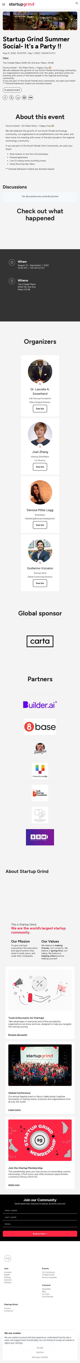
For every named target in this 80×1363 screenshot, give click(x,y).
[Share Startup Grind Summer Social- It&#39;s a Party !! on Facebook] (5, 97)
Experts (7, 1275)
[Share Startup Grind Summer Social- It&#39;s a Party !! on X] (11, 97)
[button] (77, 3)
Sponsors (8, 1280)
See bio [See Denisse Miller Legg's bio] (40, 525)
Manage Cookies (40, 1357)
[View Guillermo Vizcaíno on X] (40, 563)
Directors (7, 1282)
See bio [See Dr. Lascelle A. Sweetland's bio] (40, 408)
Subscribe (39, 1233)
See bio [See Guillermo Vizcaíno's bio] (40, 583)
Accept (40, 1347)
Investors (7, 1272)
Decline (40, 1352)
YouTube (45, 1294)
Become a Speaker (49, 1277)
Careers (7, 1308)
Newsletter (46, 1289)
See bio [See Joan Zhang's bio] (40, 466)
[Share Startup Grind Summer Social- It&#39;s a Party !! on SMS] (30, 97)
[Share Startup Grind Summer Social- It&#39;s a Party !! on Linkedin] (18, 97)
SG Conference (48, 1272)
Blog (44, 1291)
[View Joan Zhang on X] (40, 447)
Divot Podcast (47, 1297)
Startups (7, 1277)
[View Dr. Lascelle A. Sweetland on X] (40, 384)
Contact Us (8, 1311)
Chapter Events (48, 1275)
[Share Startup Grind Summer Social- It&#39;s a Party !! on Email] (24, 97)
